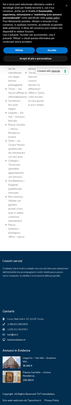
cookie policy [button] (52, 17)
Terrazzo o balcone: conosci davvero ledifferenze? (34, 80)
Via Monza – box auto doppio (15, 104)
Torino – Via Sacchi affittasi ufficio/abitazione (17, 93)
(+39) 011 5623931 (17, 324)
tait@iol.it (12, 334)
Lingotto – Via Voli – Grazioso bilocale (16, 116)
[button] (66, 5)
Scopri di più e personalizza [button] (35, 58)
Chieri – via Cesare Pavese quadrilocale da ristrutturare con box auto (16, 148)
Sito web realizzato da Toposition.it (22, 400)
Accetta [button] (52, 50)
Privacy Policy (51, 400)
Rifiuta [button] (19, 50)
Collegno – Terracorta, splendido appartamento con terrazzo (16, 168)
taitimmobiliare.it (16, 339)
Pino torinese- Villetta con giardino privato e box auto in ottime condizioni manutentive (16, 208)
